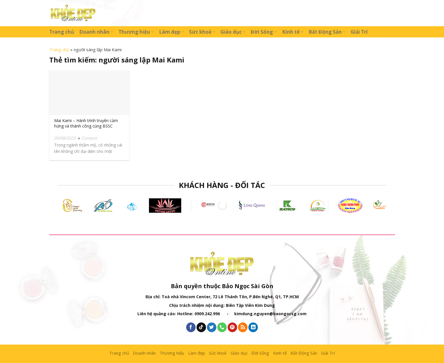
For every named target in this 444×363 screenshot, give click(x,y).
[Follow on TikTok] (201, 327)
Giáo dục (232, 31)
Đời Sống (264, 31)
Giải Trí (359, 31)
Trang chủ (61, 31)
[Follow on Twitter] (211, 327)
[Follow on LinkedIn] (253, 327)
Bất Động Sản (327, 31)
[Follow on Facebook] (191, 327)
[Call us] (222, 327)
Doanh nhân (96, 31)
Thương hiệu (136, 31)
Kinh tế (292, 31)
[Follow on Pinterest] (232, 327)
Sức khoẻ (202, 31)
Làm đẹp (171, 31)
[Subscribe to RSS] (242, 327)
